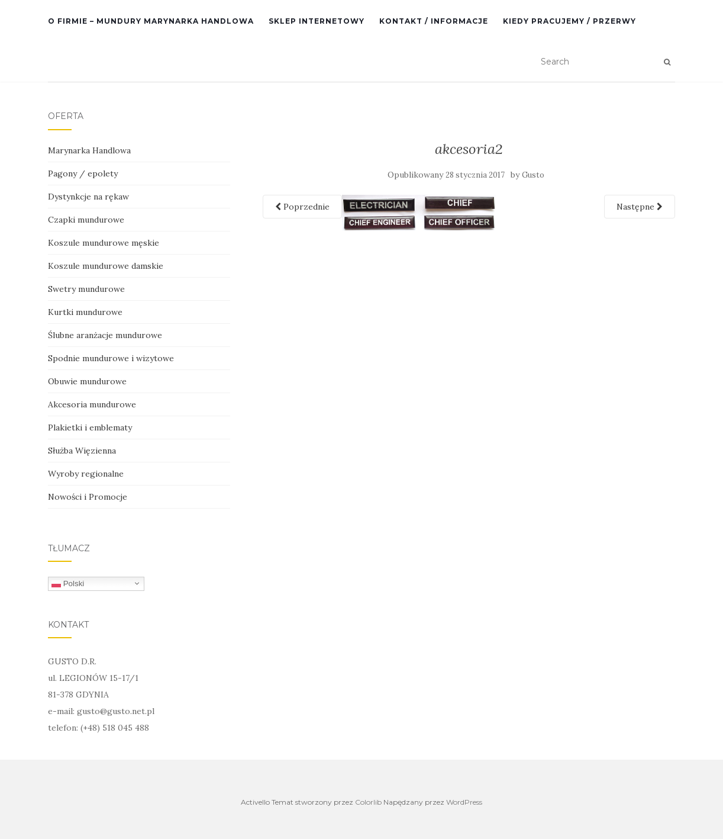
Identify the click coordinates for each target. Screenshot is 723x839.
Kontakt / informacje (433, 21)
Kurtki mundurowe (85, 312)
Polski (67, 583)
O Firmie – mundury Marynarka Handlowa (151, 21)
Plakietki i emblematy (90, 427)
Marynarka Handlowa (89, 150)
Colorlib (368, 802)
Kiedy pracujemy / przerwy (569, 21)
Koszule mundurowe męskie (103, 242)
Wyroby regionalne (86, 473)
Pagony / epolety (83, 173)
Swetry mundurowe (86, 289)
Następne (640, 206)
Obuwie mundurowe (87, 381)
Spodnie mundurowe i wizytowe (111, 358)
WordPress (464, 802)
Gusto (533, 175)
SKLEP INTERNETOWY (316, 21)
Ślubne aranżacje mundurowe (105, 335)
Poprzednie (302, 206)
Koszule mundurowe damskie (105, 266)
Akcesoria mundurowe (92, 404)
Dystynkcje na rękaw (88, 196)
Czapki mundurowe (86, 219)
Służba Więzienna (82, 450)
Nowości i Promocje (87, 496)
